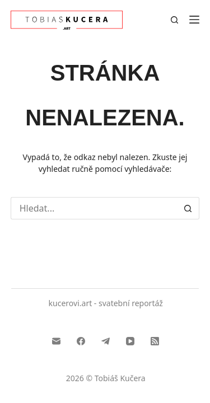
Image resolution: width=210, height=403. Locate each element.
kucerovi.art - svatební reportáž (106, 303)
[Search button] (188, 208)
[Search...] (94, 208)
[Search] (174, 20)
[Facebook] (81, 341)
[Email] (56, 341)
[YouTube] (130, 341)
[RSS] (155, 341)
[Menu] (194, 20)
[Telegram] (105, 341)
